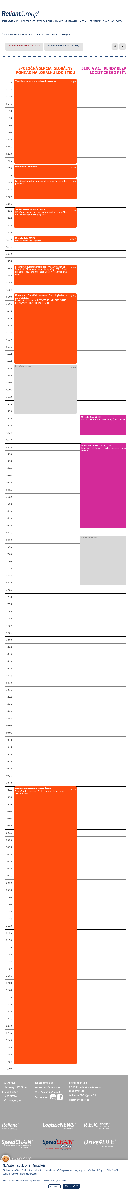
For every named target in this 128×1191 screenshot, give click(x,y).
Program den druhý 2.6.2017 (64, 45)
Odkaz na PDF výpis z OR (82, 1095)
